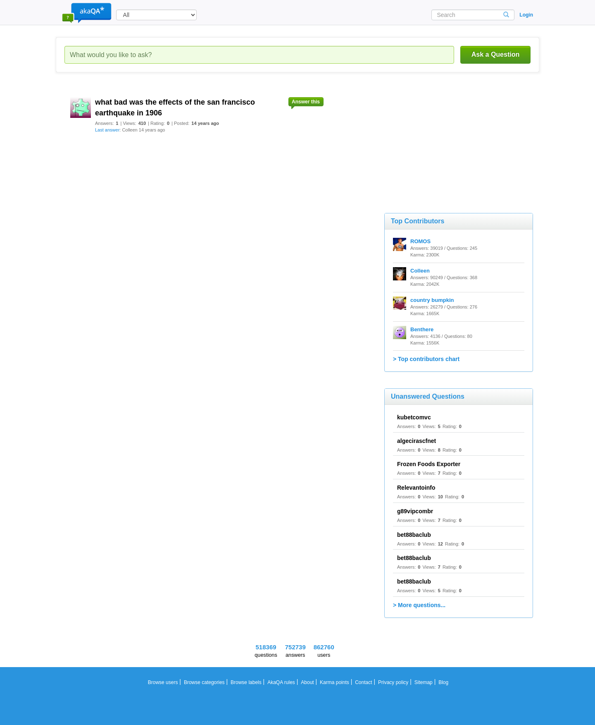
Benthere (421, 329)
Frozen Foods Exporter (428, 464)
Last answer (107, 129)
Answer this (306, 102)
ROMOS (420, 241)
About (307, 682)
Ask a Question (495, 54)
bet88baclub (414, 534)
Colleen (420, 271)
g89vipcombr (415, 511)
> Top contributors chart (426, 359)
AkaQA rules (281, 682)
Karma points (334, 682)
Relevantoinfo (416, 487)
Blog (443, 682)
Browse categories (204, 682)
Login (526, 15)
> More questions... (419, 605)
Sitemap (423, 682)
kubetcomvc (414, 417)
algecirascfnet (416, 441)
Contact (363, 682)
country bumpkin (432, 300)
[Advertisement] (446, 140)
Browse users (163, 682)
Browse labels (246, 682)
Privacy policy (393, 682)
